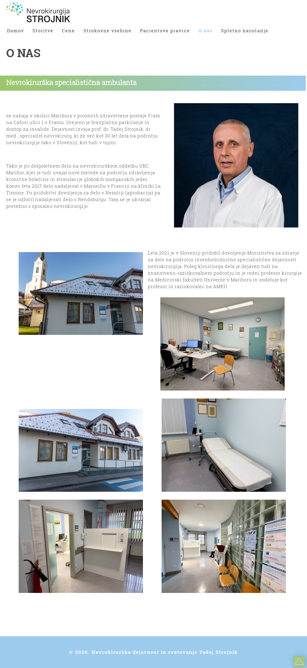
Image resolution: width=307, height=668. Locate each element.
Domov (15, 31)
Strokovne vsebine (108, 31)
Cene (68, 31)
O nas (205, 31)
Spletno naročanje (245, 31)
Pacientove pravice (165, 31)
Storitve (43, 31)
